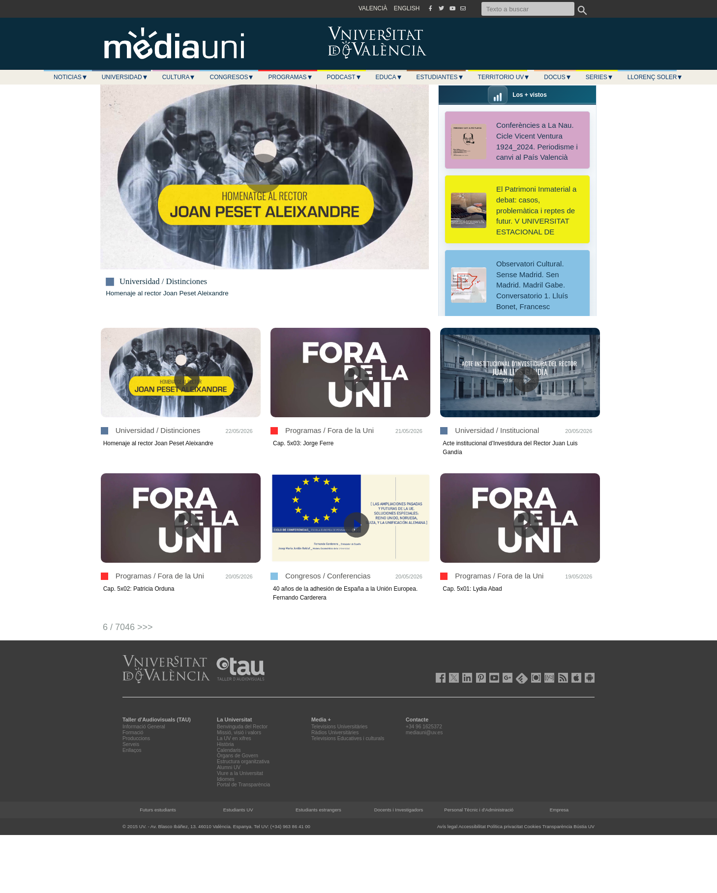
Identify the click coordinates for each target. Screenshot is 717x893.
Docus (557, 77)
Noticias (71, 77)
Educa (389, 77)
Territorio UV (504, 77)
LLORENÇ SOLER (655, 77)
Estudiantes (440, 77)
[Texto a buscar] (527, 9)
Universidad (125, 77)
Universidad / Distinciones (163, 281)
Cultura (179, 77)
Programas (290, 77)
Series (599, 77)
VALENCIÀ (372, 8)
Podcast (344, 77)
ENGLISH (407, 8)
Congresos (231, 77)
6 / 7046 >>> (128, 627)
